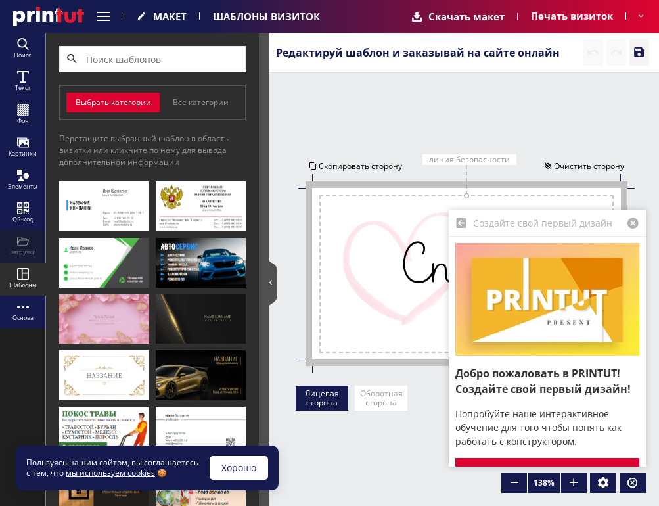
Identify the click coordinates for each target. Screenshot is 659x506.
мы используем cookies (110, 472)
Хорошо (238, 467)
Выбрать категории (113, 102)
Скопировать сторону (356, 165)
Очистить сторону (583, 165)
